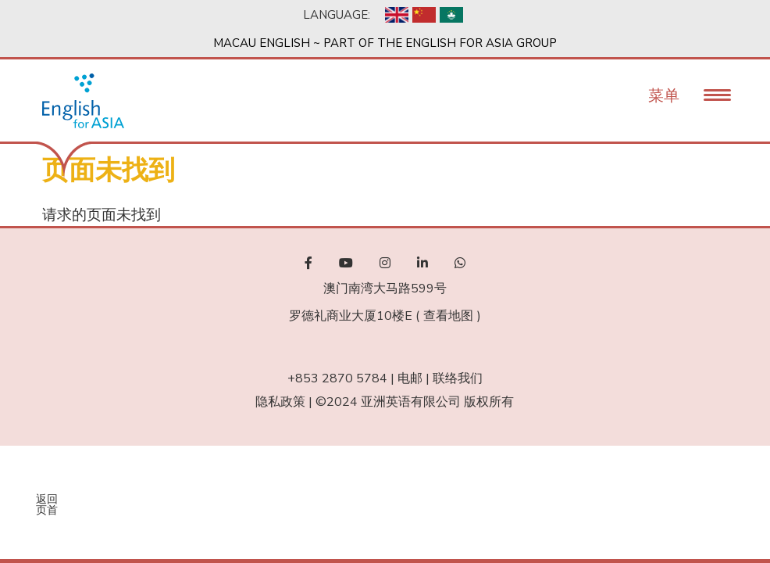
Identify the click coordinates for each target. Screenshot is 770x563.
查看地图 (448, 316)
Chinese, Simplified (424, 15)
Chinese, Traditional (451, 15)
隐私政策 (280, 402)
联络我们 (458, 378)
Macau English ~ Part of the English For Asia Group (385, 43)
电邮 (409, 378)
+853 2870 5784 (337, 378)
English (396, 15)
